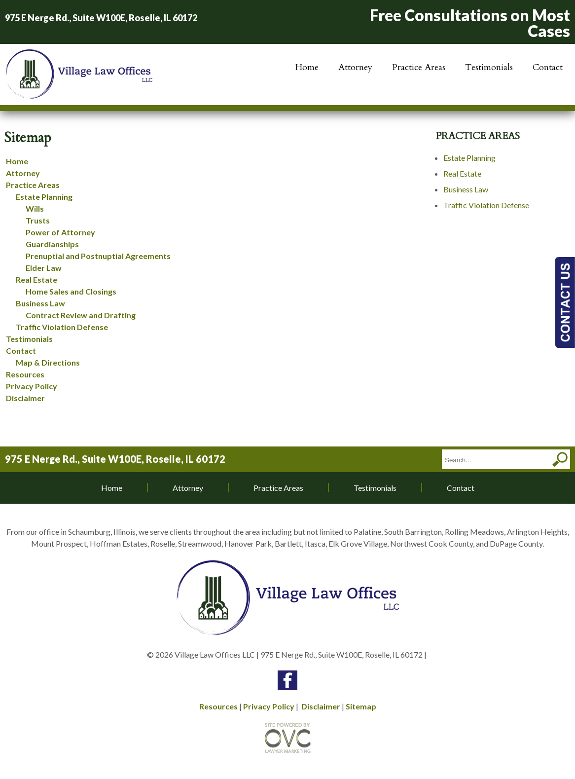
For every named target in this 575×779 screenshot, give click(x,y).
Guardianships (52, 244)
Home (307, 67)
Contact (548, 67)
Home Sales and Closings (71, 291)
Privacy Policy (31, 386)
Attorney (355, 67)
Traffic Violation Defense (62, 327)
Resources (25, 374)
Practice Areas (418, 67)
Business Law (40, 303)
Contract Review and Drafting (81, 315)
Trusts (38, 220)
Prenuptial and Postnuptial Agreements (98, 255)
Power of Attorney (60, 232)
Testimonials (489, 67)
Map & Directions (48, 362)
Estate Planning (44, 196)
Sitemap (361, 706)
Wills (35, 208)
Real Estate (36, 279)
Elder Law (44, 267)
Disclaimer (25, 398)
